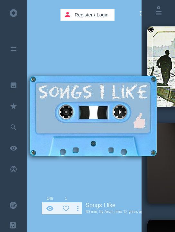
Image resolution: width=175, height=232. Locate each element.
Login (102, 14)
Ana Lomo (113, 211)
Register (84, 14)
